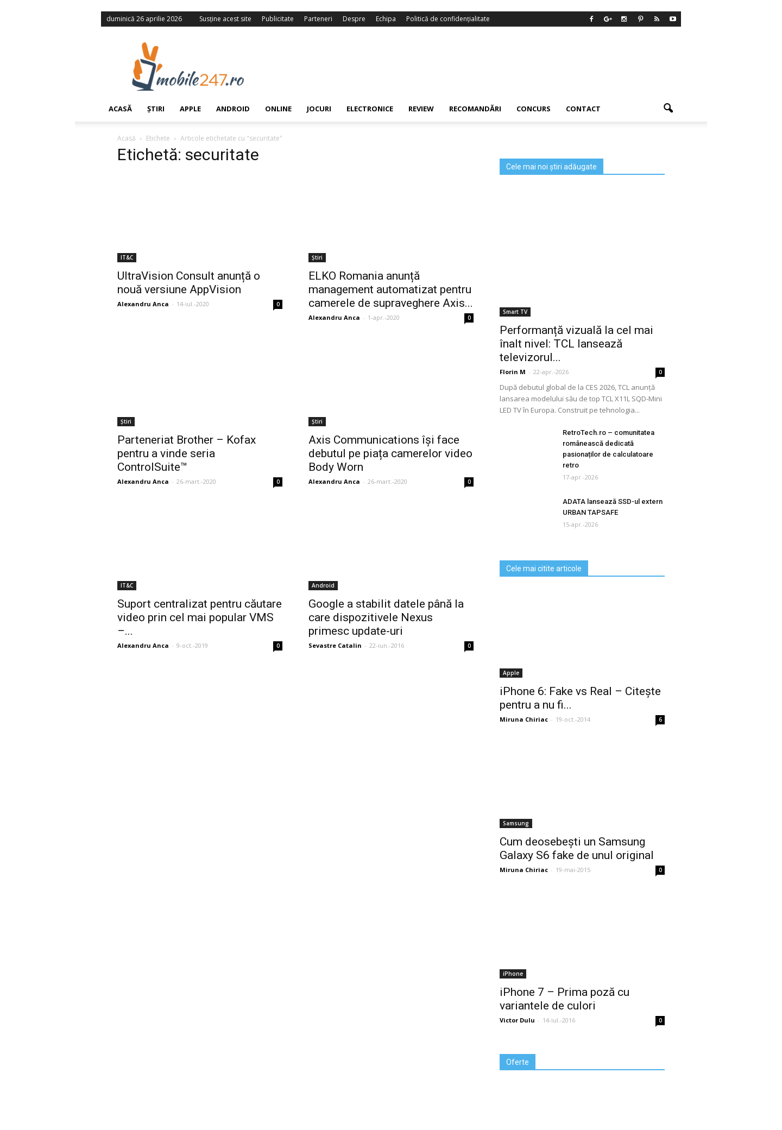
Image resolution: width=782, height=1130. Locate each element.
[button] (668, 109)
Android (233, 108)
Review (421, 108)
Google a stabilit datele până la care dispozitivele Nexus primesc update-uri (386, 617)
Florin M (513, 372)
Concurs (533, 108)
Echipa (386, 18)
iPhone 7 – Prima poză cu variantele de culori (564, 999)
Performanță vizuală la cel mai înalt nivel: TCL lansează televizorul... (576, 344)
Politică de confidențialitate (448, 18)
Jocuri (319, 108)
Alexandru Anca (143, 304)
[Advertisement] (479, 66)
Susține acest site (225, 18)
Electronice (369, 108)
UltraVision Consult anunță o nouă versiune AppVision (188, 282)
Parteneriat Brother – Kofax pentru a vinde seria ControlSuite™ (186, 453)
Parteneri (318, 18)
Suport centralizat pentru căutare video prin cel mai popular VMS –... (199, 617)
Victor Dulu (517, 1020)
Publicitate (278, 18)
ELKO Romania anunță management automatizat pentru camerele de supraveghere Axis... (390, 289)
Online (278, 108)
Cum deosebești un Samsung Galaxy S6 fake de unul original (577, 848)
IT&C (127, 257)
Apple (190, 108)
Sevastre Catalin (335, 645)
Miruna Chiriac (524, 719)
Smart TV (515, 311)
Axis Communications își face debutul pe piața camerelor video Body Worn (390, 453)
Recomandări (475, 108)
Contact (583, 108)
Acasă (120, 108)
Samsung (516, 823)
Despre (354, 18)
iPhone (513, 973)
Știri (156, 108)
